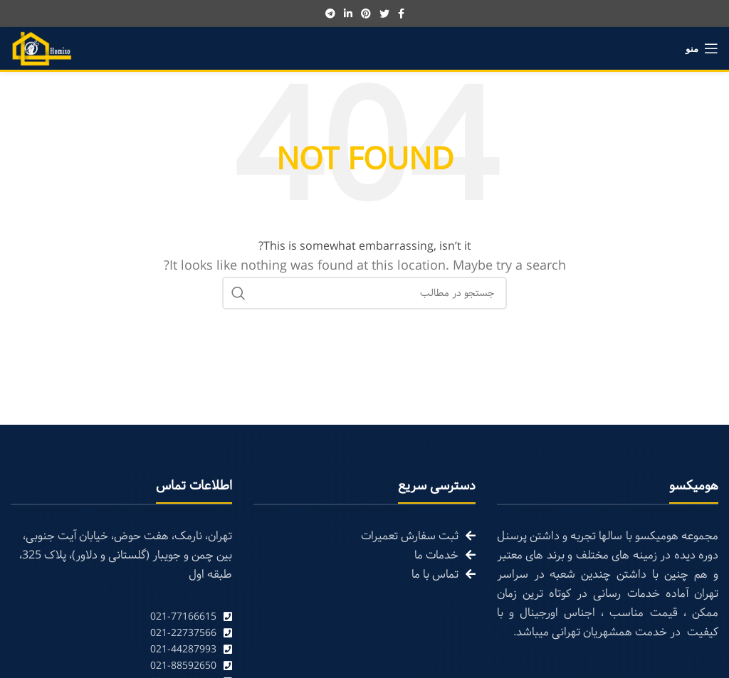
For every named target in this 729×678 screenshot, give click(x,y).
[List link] (121, 617)
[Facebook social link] (401, 13)
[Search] (364, 293)
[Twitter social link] (384, 13)
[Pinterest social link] (366, 13)
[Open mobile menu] (701, 48)
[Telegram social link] (330, 13)
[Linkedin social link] (348, 13)
